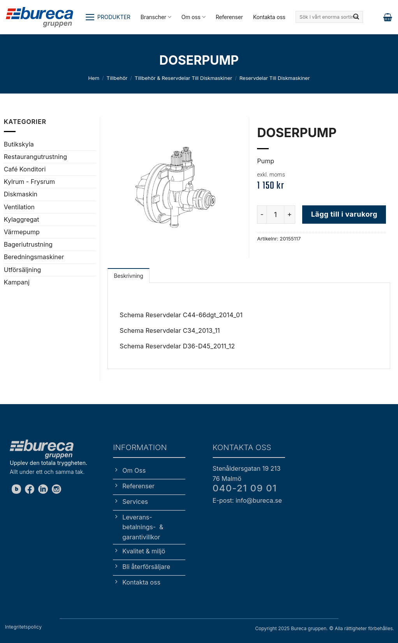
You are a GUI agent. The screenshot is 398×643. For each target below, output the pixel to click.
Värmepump (22, 232)
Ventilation (19, 207)
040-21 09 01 (245, 488)
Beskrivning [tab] (128, 275)
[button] (107, 17)
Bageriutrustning (28, 244)
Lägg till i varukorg (344, 214)
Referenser (229, 17)
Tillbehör (117, 78)
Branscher (156, 17)
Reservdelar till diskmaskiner (275, 78)
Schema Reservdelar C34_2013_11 (170, 330)
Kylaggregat (21, 219)
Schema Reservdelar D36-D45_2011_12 (177, 346)
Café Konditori (25, 169)
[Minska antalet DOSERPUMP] (261, 214)
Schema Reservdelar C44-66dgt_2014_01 (181, 315)
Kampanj (17, 282)
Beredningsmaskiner (34, 257)
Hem (93, 78)
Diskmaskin (20, 194)
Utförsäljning (22, 270)
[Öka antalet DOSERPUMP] (289, 214)
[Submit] (356, 17)
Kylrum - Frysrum (29, 181)
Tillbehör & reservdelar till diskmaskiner (183, 78)
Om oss (193, 17)
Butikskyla (19, 144)
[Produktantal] (275, 214)
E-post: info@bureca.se (247, 500)
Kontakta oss (269, 17)
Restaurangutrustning (35, 157)
